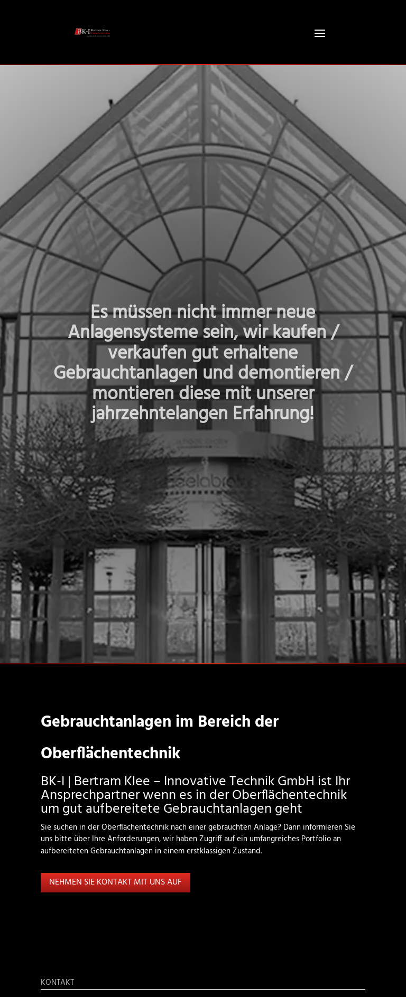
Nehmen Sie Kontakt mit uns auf (115, 882)
